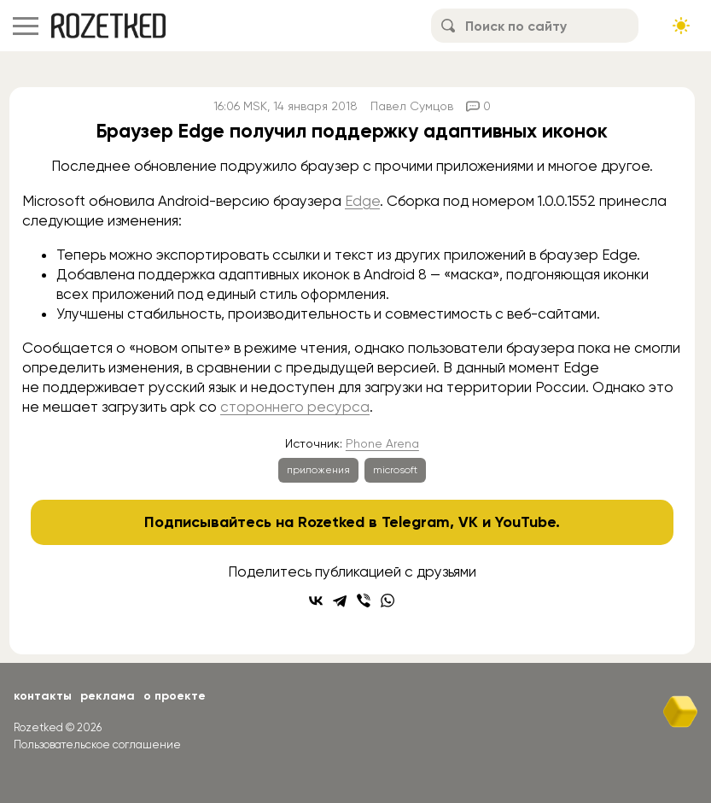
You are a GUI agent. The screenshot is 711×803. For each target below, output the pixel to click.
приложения (318, 470)
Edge (362, 200)
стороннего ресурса (295, 406)
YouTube (525, 522)
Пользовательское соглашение (97, 744)
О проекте (174, 696)
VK (468, 522)
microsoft (395, 470)
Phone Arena (382, 443)
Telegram (416, 522)
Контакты (43, 696)
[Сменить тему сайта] (681, 26)
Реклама (107, 696)
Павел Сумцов (411, 106)
